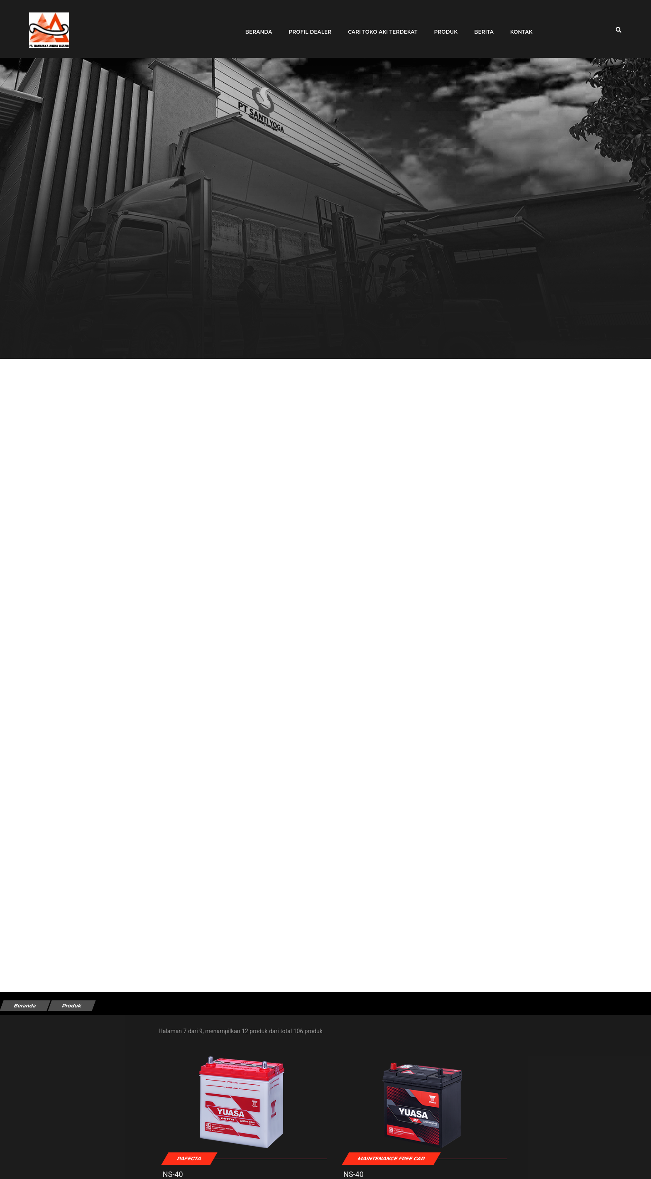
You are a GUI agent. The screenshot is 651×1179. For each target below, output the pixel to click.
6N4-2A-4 (518, 1159)
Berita (480, 26)
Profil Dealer (306, 26)
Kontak (518, 26)
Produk (442, 26)
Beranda (255, 26)
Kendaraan (26, 1129)
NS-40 (208, 1159)
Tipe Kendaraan (33, 1055)
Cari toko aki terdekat (379, 26)
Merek (20, 1092)
